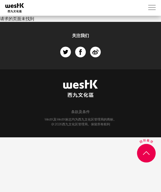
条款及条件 (80, 111)
